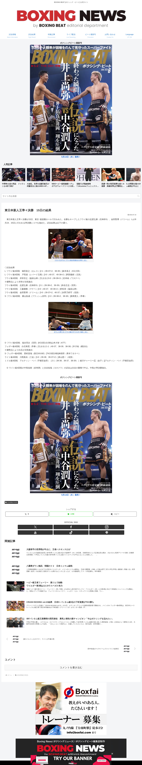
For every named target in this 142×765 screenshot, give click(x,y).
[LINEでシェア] (71, 514)
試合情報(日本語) (11, 502)
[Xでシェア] (26, 514)
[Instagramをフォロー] (68, 527)
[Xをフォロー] (58, 527)
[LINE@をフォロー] (84, 527)
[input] (71, 196)
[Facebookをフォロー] (63, 527)
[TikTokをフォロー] (78, 527)
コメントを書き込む (71, 662)
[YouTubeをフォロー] (73, 527)
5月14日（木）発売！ (71, 157)
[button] (136, 178)
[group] (13, 178)
